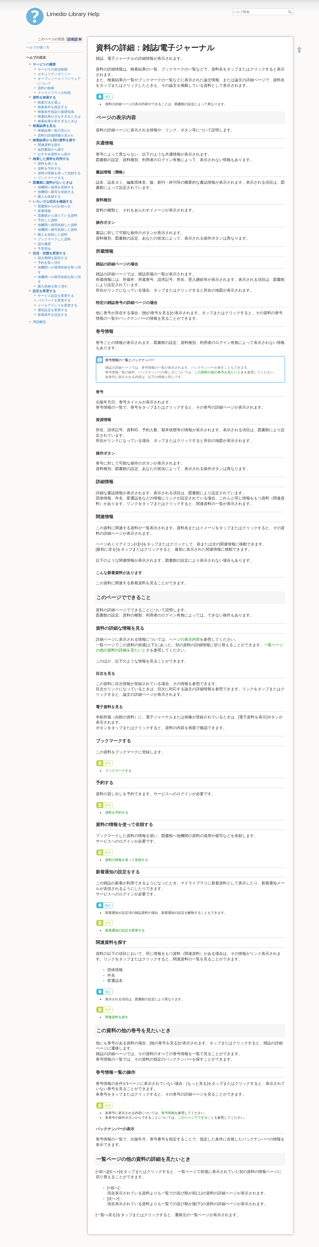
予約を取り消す (49, 263)
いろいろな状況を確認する (52, 201)
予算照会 (44, 249)
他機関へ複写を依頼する (56, 192)
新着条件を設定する (52, 315)
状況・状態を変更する (49, 253)
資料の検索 (46, 88)
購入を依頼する (49, 197)
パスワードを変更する (54, 300)
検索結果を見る (44, 126)
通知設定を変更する (52, 310)
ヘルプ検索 (290, 12)
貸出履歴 (44, 244)
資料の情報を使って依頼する (59, 173)
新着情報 (44, 211)
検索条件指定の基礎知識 (56, 112)
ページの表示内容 (184, 639)
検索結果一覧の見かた (54, 130)
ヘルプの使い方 (37, 47)
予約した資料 (48, 220)
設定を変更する (44, 291)
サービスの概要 (44, 64)
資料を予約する (49, 168)
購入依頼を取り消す (52, 286)
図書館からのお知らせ (54, 206)
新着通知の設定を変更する (125, 930)
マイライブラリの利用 (54, 93)
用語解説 (39, 322)
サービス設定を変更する (56, 296)
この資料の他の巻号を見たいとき (219, 372)
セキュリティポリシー (54, 74)
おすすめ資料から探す (54, 154)
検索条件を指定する (52, 107)
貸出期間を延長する (52, 258)
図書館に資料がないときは (52, 182)
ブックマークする (51, 178)
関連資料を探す (49, 145)
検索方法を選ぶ (49, 102)
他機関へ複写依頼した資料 (57, 230)
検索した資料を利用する (51, 159)
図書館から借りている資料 (57, 216)
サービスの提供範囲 (52, 69)
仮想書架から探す (51, 149)
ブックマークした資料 (54, 239)
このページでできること (196, 1118)
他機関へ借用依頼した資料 (57, 225)
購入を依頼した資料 (52, 235)
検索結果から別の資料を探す (54, 140)
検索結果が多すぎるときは (57, 121)
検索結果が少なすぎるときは (59, 116)
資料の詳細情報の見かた (56, 135)
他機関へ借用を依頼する (56, 187)
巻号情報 (168, 1113)
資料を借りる (48, 163)
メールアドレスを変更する (57, 305)
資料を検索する (44, 97)
